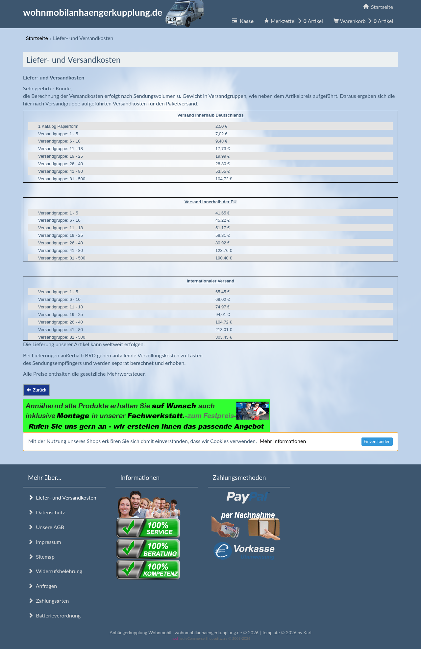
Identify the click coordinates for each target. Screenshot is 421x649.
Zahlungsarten (48, 600)
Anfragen (42, 586)
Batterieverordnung (54, 615)
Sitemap (41, 556)
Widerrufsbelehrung (55, 571)
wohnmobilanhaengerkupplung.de (115, 12)
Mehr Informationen (283, 441)
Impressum (44, 542)
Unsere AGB (46, 527)
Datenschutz (46, 512)
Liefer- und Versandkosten (62, 497)
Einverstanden (377, 441)
